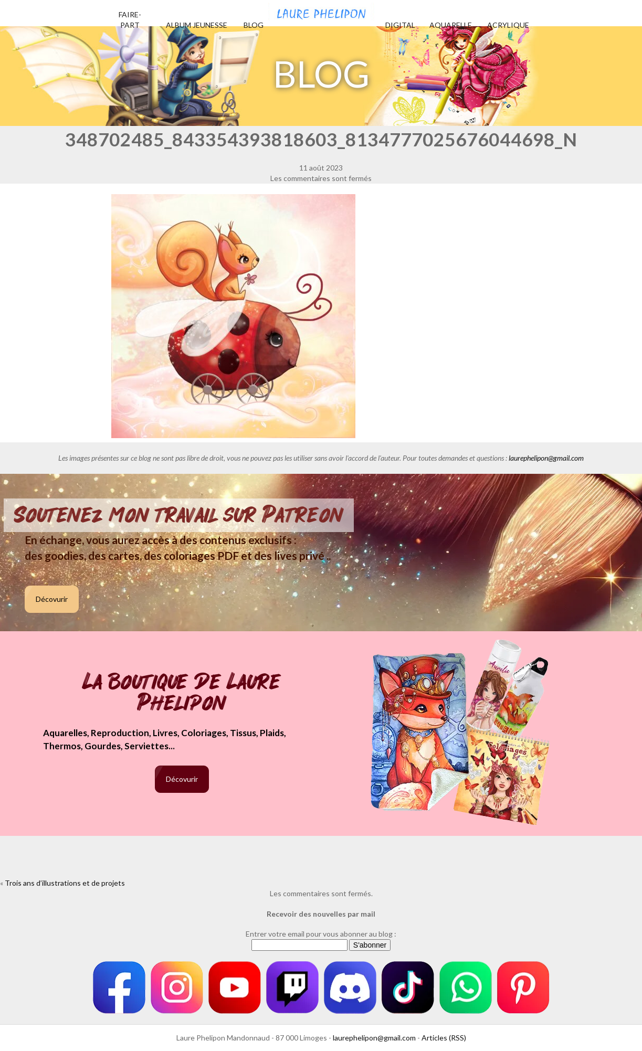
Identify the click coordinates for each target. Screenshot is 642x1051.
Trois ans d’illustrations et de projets (65, 882)
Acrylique (508, 24)
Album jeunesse (196, 24)
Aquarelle (450, 24)
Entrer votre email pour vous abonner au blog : (321, 933)
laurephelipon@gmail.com (546, 457)
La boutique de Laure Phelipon (182, 693)
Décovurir (52, 598)
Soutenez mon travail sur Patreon (178, 515)
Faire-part (130, 19)
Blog (254, 24)
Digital (400, 24)
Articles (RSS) (444, 1037)
